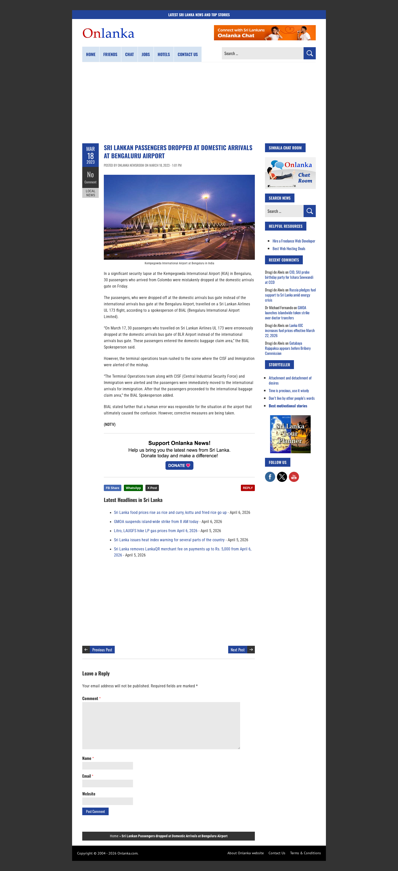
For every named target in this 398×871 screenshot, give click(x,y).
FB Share (112, 488)
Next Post (238, 649)
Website (88, 794)
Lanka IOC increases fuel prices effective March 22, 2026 (290, 330)
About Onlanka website (245, 853)
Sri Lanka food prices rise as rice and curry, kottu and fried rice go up (170, 512)
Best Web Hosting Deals (289, 248)
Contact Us (277, 853)
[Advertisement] (199, 102)
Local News (90, 192)
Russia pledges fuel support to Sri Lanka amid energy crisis (290, 295)
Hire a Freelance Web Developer (294, 240)
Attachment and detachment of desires (290, 380)
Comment (90, 181)
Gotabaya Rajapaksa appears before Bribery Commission (288, 348)
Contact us (188, 54)
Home (90, 54)
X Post (152, 488)
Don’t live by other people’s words (292, 398)
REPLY (248, 488)
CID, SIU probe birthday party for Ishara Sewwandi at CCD (289, 277)
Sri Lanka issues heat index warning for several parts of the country (169, 540)
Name (88, 758)
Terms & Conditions (305, 853)
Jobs (146, 54)
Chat (129, 54)
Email (87, 776)
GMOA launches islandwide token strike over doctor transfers (287, 312)
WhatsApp (133, 488)
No (90, 173)
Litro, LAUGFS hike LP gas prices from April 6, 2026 (155, 531)
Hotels (164, 54)
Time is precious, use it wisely (289, 390)
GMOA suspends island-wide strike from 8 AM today (156, 521)
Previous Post (102, 649)
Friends (110, 54)
